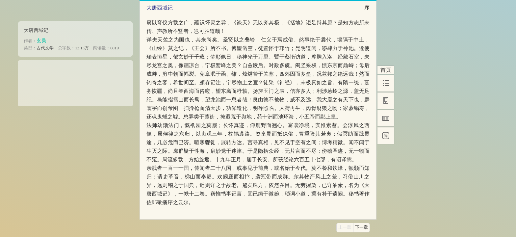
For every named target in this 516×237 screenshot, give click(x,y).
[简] (385, 135)
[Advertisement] (75, 81)
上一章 (344, 227)
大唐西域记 (36, 30)
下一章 (361, 227)
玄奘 (41, 40)
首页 (385, 70)
